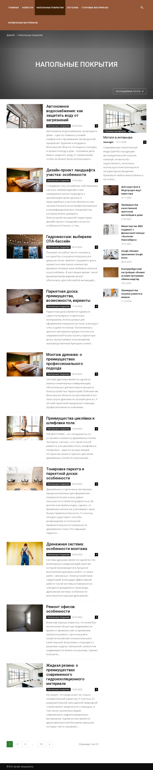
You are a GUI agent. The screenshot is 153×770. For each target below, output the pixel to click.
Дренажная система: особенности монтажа (66, 546)
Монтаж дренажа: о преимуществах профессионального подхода (64, 361)
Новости (27, 7)
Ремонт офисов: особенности (60, 609)
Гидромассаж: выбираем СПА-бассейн (68, 238)
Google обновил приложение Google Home (132, 254)
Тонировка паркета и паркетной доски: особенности (65, 473)
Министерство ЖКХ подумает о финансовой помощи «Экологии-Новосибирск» (132, 233)
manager (108, 142)
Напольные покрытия (50, 7)
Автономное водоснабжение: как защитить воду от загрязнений (64, 113)
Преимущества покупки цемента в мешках (131, 294)
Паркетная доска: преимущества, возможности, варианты (68, 296)
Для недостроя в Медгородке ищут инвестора (131, 190)
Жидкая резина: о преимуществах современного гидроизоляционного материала (65, 674)
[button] (141, 7)
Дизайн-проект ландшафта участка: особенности (70, 172)
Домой (11, 35)
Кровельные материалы (23, 22)
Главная (13, 7)
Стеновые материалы (95, 7)
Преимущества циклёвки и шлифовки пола (70, 420)
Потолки (72, 7)
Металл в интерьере (117, 137)
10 (41, 744)
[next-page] (49, 744)
